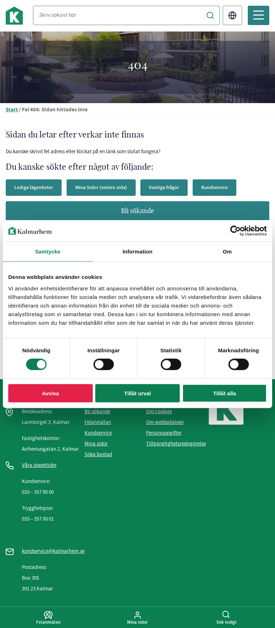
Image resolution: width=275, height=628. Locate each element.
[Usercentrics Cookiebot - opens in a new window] (235, 231)
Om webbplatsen (165, 422)
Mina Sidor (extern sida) (101, 187)
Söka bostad (98, 454)
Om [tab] (227, 251)
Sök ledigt (226, 618)
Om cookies (159, 411)
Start (12, 110)
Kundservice (214, 187)
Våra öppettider (39, 465)
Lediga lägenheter (33, 187)
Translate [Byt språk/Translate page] (232, 15)
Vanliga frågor (164, 187)
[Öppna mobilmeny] (258, 15)
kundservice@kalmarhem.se (53, 551)
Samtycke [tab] (48, 251)
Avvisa (50, 393)
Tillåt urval (137, 393)
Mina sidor (96, 443)
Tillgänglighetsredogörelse (176, 443)
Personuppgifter (164, 432)
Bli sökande (137, 211)
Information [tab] (137, 251)
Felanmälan (98, 422)
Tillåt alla (224, 393)
